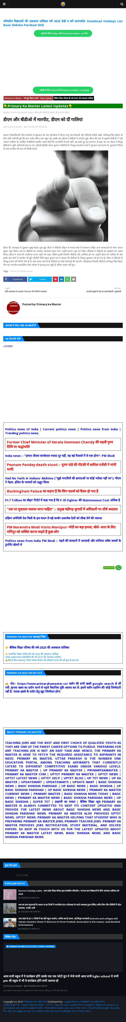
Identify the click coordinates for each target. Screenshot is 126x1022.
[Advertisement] (63, 62)
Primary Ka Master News (22, 112)
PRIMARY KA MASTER (35, 1001)
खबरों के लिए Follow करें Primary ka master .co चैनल (64, 33)
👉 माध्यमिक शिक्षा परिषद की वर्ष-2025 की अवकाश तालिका (31, 653)
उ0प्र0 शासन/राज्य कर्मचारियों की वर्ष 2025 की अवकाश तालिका (33, 657)
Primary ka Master (14, 126)
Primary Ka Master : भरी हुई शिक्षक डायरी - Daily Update (28, 98)
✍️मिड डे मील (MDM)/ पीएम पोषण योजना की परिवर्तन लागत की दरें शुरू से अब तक (42, 660)
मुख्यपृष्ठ (6, 112)
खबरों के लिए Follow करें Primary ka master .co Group (64, 90)
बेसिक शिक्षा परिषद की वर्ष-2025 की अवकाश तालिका (73, 98)
